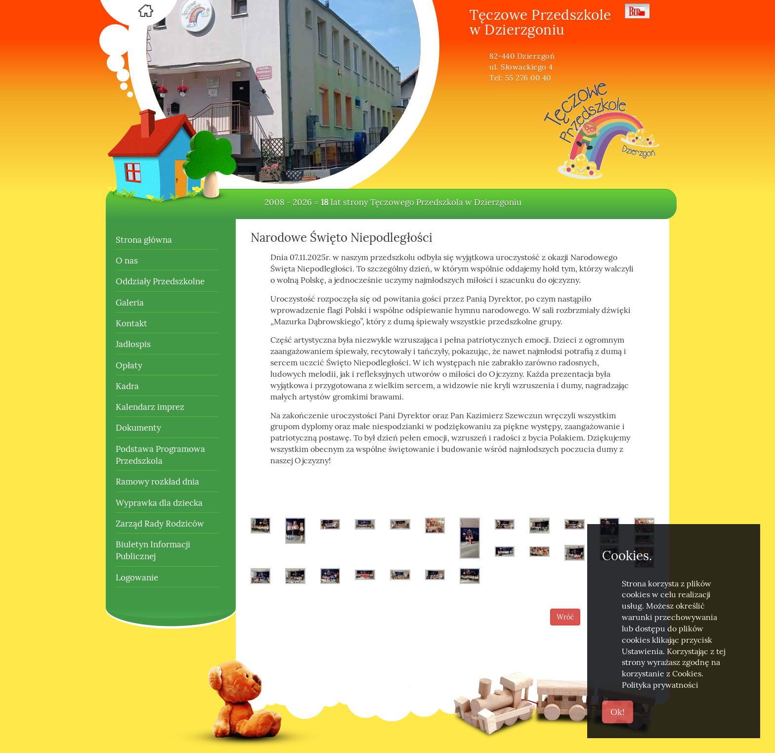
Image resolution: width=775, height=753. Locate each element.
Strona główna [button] (144, 239)
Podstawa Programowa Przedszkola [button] (160, 454)
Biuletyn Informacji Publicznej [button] (153, 550)
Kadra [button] (127, 386)
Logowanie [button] (137, 577)
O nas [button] (127, 260)
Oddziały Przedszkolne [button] (160, 281)
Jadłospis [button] (133, 344)
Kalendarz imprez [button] (150, 406)
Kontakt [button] (131, 323)
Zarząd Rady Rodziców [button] (160, 523)
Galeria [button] (130, 302)
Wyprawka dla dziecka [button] (159, 502)
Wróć (565, 617)
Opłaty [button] (129, 365)
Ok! (617, 711)
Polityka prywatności (660, 685)
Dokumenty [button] (138, 427)
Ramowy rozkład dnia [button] (157, 481)
